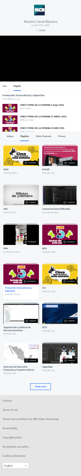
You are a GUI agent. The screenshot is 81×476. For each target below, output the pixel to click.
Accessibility (9, 428)
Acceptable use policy (15, 446)
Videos (10, 136)
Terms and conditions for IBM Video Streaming (30, 419)
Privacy (62, 136)
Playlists (24, 136)
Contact (7, 400)
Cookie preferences (14, 455)
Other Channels (43, 136)
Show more (40, 386)
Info (4, 86)
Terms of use (10, 409)
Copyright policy (12, 437)
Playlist (17, 86)
